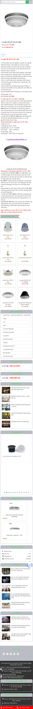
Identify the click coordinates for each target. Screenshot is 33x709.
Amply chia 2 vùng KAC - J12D (14, 535)
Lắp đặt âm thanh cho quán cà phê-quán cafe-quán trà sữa (20, 388)
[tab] (3, 56)
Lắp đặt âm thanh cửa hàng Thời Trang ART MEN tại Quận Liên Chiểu (20, 618)
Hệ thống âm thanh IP (9, 346)
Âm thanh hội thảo (8, 339)
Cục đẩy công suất (8, 349)
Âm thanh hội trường (8, 332)
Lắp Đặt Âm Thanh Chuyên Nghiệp (22, 663)
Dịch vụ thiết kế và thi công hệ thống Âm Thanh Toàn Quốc (20, 569)
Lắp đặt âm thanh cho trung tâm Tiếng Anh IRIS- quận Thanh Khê (21, 634)
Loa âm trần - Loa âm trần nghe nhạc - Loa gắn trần (16, 315)
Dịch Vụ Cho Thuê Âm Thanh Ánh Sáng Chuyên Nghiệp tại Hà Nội (20, 578)
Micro (4, 325)
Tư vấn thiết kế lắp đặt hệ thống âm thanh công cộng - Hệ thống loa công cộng (20, 595)
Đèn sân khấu (6, 353)
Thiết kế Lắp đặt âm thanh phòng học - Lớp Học (21, 405)
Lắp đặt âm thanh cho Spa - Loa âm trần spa (20, 397)
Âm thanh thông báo (8, 329)
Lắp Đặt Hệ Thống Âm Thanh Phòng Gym (20, 414)
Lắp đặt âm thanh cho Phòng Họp (20, 421)
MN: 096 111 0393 (22, 707)
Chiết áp (5, 342)
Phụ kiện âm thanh (8, 356)
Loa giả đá (6, 335)
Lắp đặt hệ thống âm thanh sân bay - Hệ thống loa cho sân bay (20, 603)
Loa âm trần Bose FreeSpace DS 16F (12, 456)
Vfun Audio (19, 665)
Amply (4, 318)
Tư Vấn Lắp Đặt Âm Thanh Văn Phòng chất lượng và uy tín (19, 586)
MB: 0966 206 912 (6, 707)
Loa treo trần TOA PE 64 (25, 257)
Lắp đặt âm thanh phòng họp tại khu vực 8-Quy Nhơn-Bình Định (20, 626)
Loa (4, 322)
